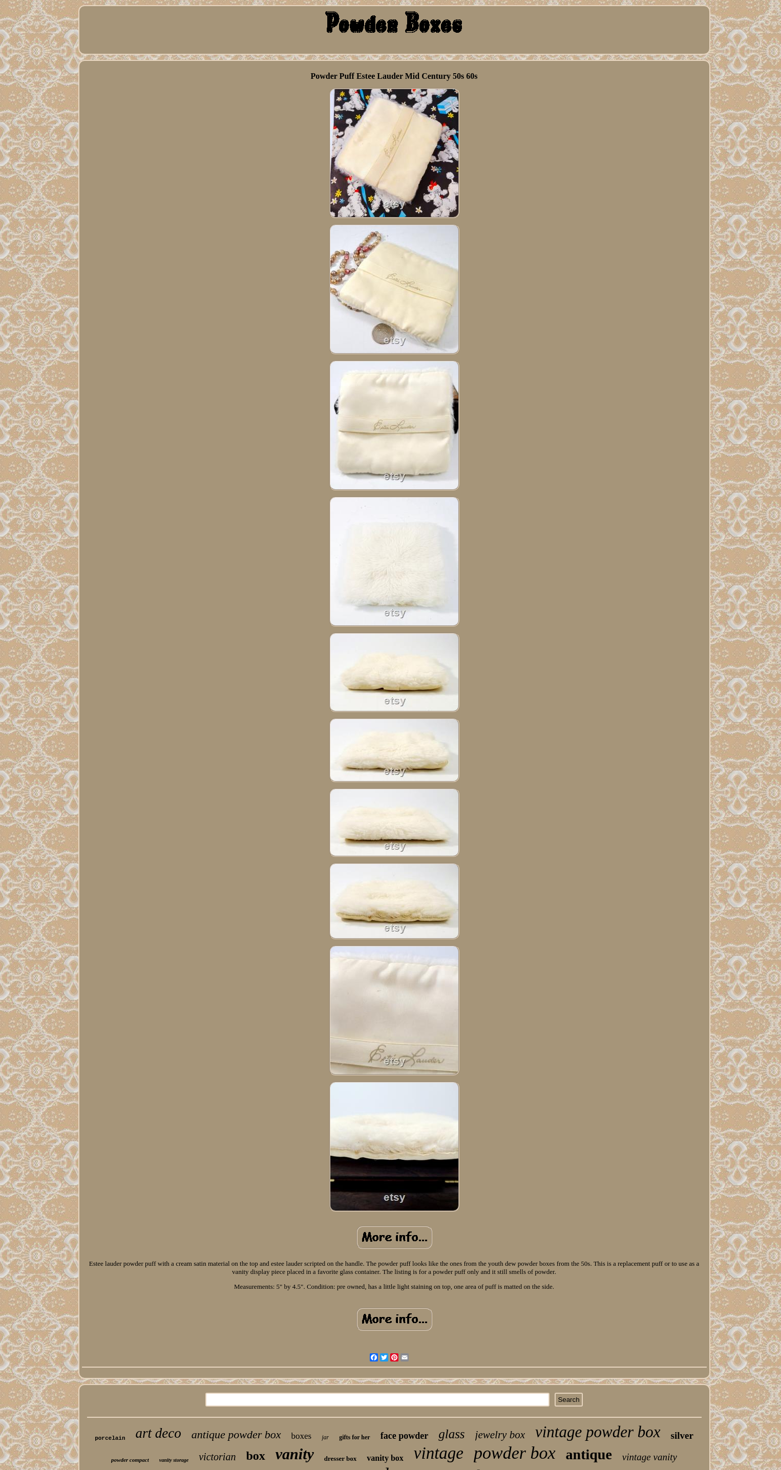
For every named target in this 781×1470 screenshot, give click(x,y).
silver (682, 1435)
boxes (301, 1436)
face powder (404, 1436)
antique (589, 1454)
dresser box (340, 1458)
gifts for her (354, 1437)
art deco (158, 1433)
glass (451, 1434)
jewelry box (500, 1435)
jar (325, 1437)
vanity (295, 1453)
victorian (217, 1456)
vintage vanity (649, 1457)
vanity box (385, 1458)
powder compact (130, 1460)
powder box (515, 1452)
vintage (438, 1453)
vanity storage (174, 1460)
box (255, 1455)
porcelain (110, 1438)
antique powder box (236, 1434)
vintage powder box (598, 1432)
